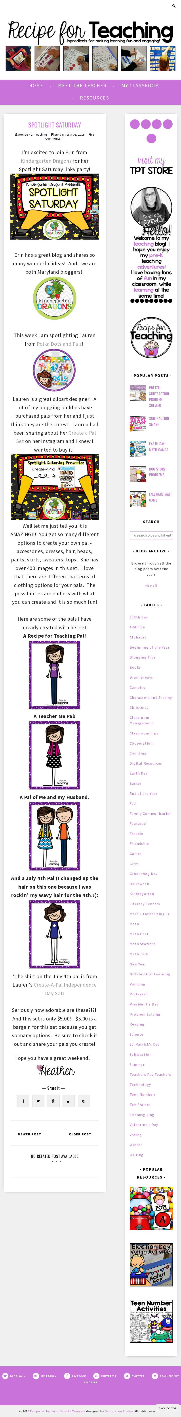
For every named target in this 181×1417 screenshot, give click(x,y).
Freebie (136, 833)
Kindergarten (142, 893)
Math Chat (139, 934)
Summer (137, 1064)
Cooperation (141, 743)
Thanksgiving (142, 1115)
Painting (138, 984)
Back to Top (168, 1408)
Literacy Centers (145, 904)
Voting (136, 1135)
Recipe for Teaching (32, 135)
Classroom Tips (144, 733)
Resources (94, 98)
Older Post (80, 1134)
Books (135, 667)
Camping (138, 687)
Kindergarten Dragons (46, 160)
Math (134, 924)
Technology (140, 1084)
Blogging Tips (143, 657)
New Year (138, 964)
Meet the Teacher (82, 85)
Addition (137, 627)
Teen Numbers (143, 1094)
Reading (137, 1024)
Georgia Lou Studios (119, 1411)
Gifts (134, 864)
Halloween (139, 884)
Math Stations (143, 944)
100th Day (139, 617)
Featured (138, 823)
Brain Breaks (141, 677)
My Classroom (140, 85)
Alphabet (138, 637)
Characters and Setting (151, 697)
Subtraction (141, 1054)
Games (136, 853)
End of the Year (144, 793)
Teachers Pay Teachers (150, 1074)
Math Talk (139, 954)
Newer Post (29, 1134)
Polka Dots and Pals (59, 343)
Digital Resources (146, 763)
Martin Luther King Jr (150, 914)
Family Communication (151, 813)
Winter (136, 1144)
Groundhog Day (144, 873)
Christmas (139, 707)
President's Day (144, 1004)
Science (136, 1034)
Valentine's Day (144, 1124)
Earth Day (139, 773)
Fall (133, 803)
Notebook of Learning (150, 974)
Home (36, 85)
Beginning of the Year (150, 647)
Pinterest (138, 994)
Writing (137, 1155)
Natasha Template (72, 1411)
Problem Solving (145, 1014)
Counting (138, 753)
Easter (136, 783)
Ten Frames (140, 1104)
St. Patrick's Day (145, 1044)
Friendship (139, 843)
